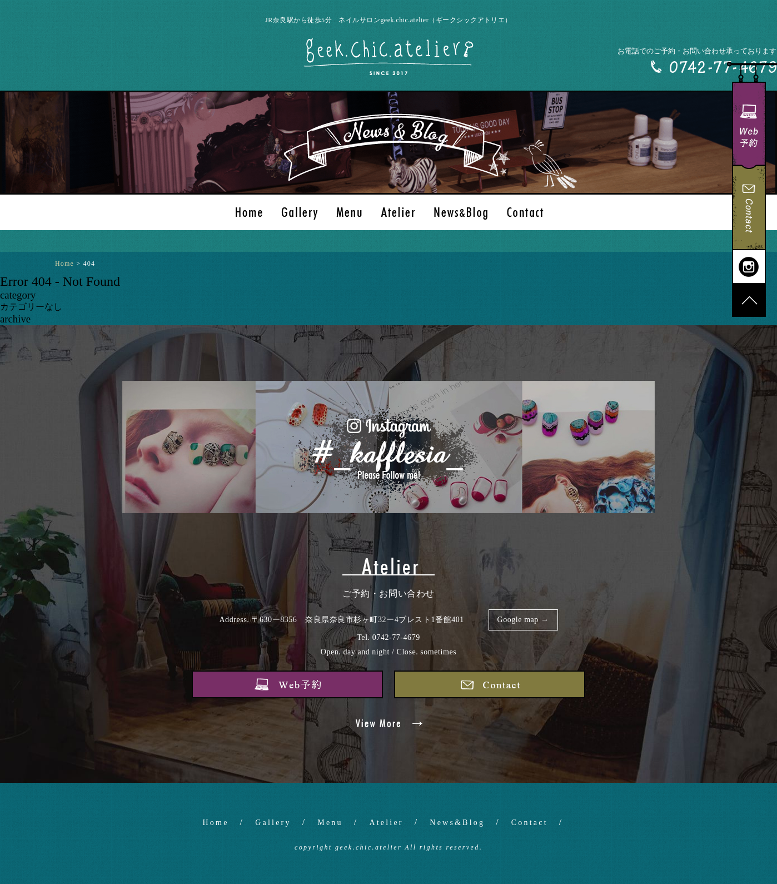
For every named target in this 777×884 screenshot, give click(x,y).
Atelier (386, 822)
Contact (529, 822)
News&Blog (457, 822)
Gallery (273, 822)
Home (216, 822)
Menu (329, 822)
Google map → (523, 619)
